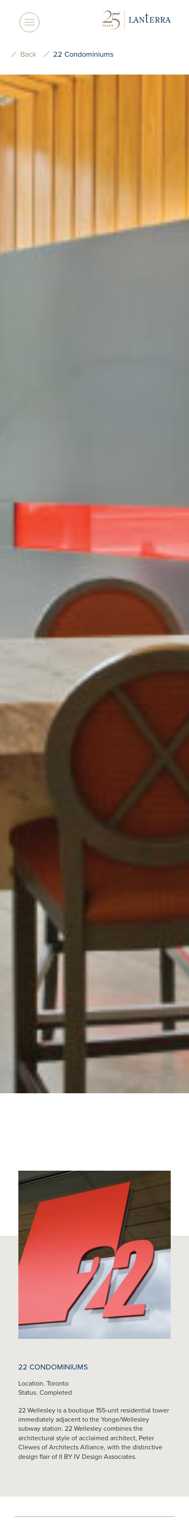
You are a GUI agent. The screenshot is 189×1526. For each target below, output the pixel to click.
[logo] (136, 20)
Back (28, 54)
